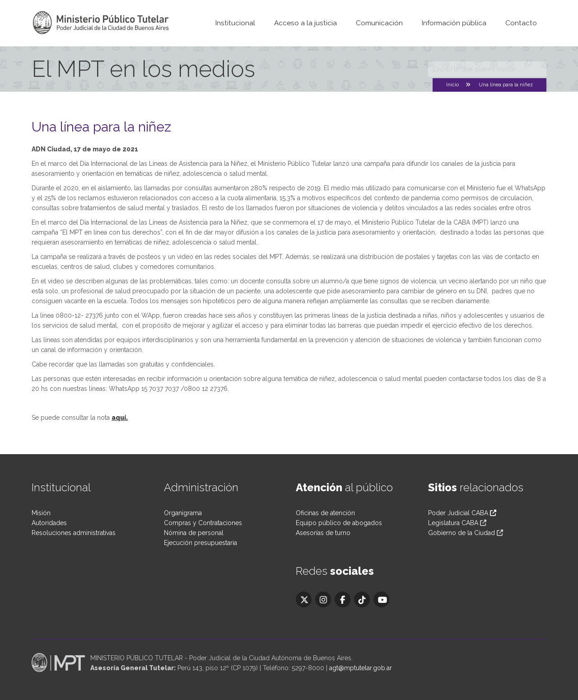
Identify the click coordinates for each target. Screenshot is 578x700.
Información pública (454, 23)
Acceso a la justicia (305, 23)
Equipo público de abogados (339, 522)
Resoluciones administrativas (74, 532)
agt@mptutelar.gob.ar (360, 668)
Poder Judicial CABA (462, 513)
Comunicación (379, 23)
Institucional (235, 23)
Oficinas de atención (325, 513)
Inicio (452, 85)
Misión (41, 513)
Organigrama (183, 513)
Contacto (521, 23)
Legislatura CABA (453, 522)
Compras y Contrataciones (203, 522)
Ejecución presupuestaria (200, 542)
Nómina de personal (194, 532)
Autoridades (49, 522)
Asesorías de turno (323, 532)
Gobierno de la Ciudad (461, 532)
